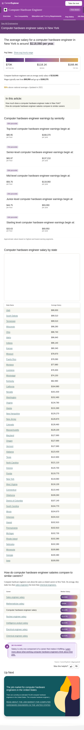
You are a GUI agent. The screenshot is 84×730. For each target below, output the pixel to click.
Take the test (73, 3)
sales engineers (22, 585)
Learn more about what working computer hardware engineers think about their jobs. (42, 652)
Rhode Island (11, 539)
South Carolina (12, 506)
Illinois (8, 511)
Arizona (9, 468)
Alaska (9, 408)
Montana (10, 365)
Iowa (8, 561)
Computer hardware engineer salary (21, 610)
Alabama (10, 452)
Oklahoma (10, 495)
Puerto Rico (11, 359)
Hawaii (9, 522)
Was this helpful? (61, 666)
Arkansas (10, 517)
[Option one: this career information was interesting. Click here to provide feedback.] (71, 666)
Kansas (9, 348)
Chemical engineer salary (17, 636)
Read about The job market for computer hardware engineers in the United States (28, 703)
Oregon (9, 441)
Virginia (9, 403)
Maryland (10, 435)
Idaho (8, 337)
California (10, 386)
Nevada (9, 392)
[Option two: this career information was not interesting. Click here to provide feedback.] (76, 666)
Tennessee (10, 321)
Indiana (9, 343)
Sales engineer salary (15, 597)
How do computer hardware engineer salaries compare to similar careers (35, 106)
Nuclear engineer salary (16, 616)
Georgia (9, 555)
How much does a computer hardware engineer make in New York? (33, 103)
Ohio (8, 332)
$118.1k (42, 66)
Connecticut (11, 490)
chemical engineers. (48, 585)
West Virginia (11, 484)
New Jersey (11, 419)
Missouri (9, 354)
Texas (8, 457)
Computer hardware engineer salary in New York (30, 28)
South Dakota (12, 316)
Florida (9, 473)
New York (10, 479)
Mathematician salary (15, 604)
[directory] (42, 102)
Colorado (10, 425)
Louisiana (10, 370)
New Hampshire (13, 414)
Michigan (10, 533)
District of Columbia (14, 501)
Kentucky (10, 381)
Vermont (9, 446)
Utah (8, 310)
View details (75, 10)
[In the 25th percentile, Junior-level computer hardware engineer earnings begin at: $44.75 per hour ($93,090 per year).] (42, 202)
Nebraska (10, 544)
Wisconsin (10, 327)
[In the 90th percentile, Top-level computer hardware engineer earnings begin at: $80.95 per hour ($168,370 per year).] (42, 131)
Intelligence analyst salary (17, 623)
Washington (11, 397)
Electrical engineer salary (17, 629)
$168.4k (73, 66)
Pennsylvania (12, 528)
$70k (10, 66)
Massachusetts (12, 430)
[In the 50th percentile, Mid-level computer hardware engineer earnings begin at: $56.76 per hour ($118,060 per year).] (42, 178)
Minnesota (10, 550)
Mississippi (10, 375)
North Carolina (12, 463)
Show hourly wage (23, 52)
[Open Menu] (33, 3)
